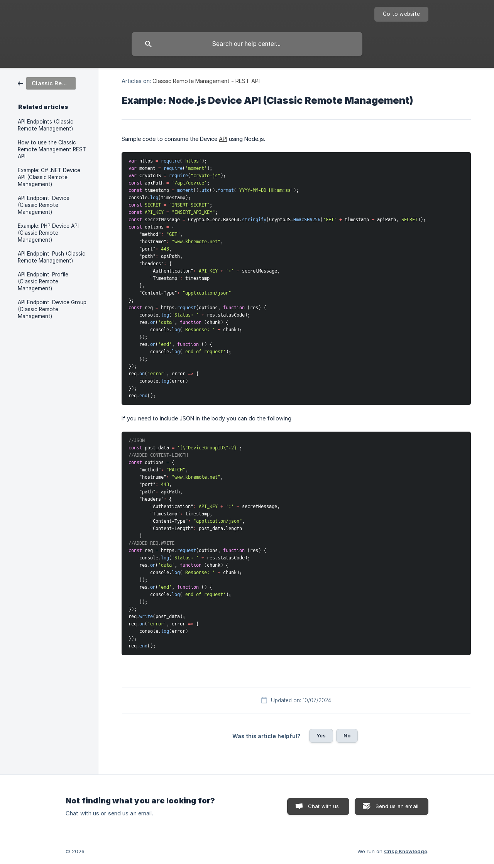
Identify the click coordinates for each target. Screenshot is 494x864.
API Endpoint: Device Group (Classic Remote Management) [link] (52, 309)
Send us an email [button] (397, 806)
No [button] (346, 735)
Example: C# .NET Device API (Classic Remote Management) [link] (49, 177)
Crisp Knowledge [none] (405, 851)
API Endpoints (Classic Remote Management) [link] (45, 125)
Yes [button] (321, 735)
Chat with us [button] (323, 806)
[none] (401, 14)
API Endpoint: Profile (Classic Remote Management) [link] (43, 281)
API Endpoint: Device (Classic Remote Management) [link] (43, 205)
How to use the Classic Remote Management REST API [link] (52, 149)
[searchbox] (247, 44)
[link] (47, 82)
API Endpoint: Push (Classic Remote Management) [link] (51, 257)
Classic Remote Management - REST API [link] (206, 81)
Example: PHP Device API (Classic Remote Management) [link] (48, 233)
